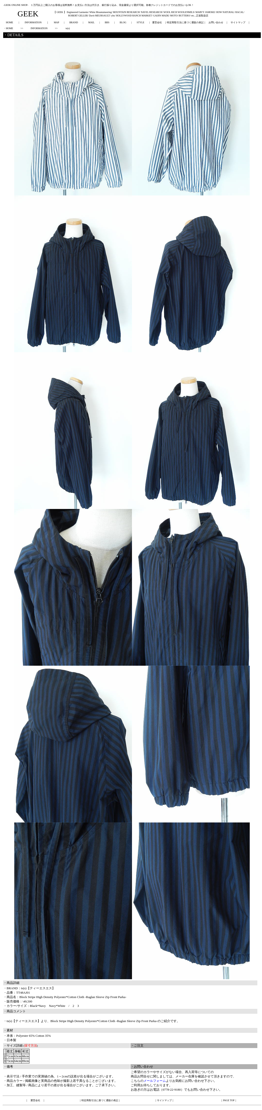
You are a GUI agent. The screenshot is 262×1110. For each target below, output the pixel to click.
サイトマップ (238, 22)
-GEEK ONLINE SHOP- (15, 5)
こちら (135, 1081)
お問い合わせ (216, 22)
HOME (9, 22)
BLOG (123, 22)
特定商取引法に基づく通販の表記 (185, 22)
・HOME (8, 28)
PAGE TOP (228, 1100)
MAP (56, 22)
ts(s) (68, 28)
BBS (107, 22)
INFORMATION (33, 22)
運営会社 (157, 22)
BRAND (73, 22)
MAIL (91, 22)
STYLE (140, 22)
